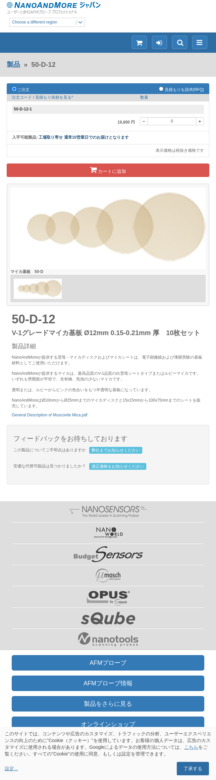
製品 (13, 64)
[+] (200, 121)
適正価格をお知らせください (118, 466)
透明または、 (24, 389)
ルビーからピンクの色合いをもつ (66, 389)
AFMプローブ (108, 662)
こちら (191, 747)
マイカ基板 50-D (26, 271)
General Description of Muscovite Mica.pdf (49, 415)
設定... (11, 768)
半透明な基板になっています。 (124, 389)
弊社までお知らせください (116, 450)
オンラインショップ (108, 724)
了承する (192, 768)
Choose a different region (48, 22)
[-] (144, 121)
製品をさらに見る (108, 703)
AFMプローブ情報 (108, 683)
